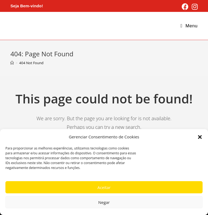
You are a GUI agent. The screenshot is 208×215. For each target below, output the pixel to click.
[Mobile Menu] (189, 26)
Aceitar (104, 187)
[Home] (12, 62)
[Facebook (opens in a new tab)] (185, 6)
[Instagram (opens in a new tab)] (194, 6)
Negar (104, 202)
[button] (200, 137)
